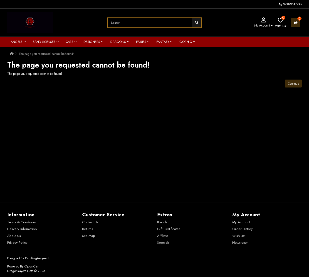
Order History (242, 228)
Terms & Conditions (22, 222)
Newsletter (240, 242)
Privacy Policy (17, 242)
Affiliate (162, 235)
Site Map (88, 235)
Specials (163, 242)
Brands (162, 222)
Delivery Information (22, 228)
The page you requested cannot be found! (46, 53)
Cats (71, 41)
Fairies (143, 41)
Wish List (238, 235)
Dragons (119, 41)
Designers (94, 41)
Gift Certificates (168, 228)
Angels (18, 41)
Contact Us (90, 222)
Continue (293, 83)
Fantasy (164, 41)
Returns (87, 228)
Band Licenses (46, 41)
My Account (241, 222)
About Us (14, 235)
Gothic (187, 41)
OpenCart (31, 266)
